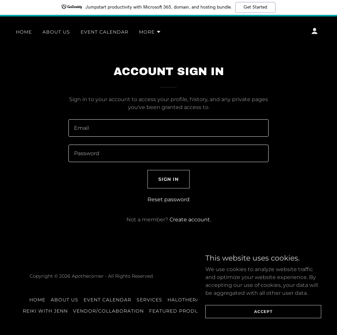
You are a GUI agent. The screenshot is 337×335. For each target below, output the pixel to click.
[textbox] (168, 128)
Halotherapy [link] (187, 300)
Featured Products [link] (179, 311)
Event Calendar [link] (104, 32)
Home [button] (37, 300)
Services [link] (149, 300)
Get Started (255, 7)
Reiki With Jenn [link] (45, 311)
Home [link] (24, 32)
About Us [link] (56, 32)
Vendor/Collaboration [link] (108, 311)
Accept (263, 316)
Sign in (168, 179)
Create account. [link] (190, 219)
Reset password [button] (168, 199)
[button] (150, 32)
